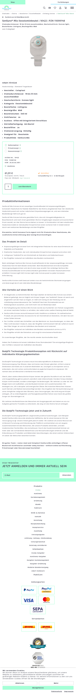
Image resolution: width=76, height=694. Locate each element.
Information (37, 549)
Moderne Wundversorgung (38, 567)
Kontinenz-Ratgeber (38, 556)
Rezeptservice (38, 527)
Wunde (38, 504)
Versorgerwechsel (38, 542)
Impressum (69, 691)
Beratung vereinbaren (38, 545)
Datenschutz (56, 691)
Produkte (38, 486)
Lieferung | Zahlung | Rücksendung (38, 538)
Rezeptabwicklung (38, 524)
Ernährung (38, 501)
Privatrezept (12, 148)
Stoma (38, 490)
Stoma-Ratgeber (38, 553)
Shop (13, 2)
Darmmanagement (38, 497)
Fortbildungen (63, 2)
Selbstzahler (12, 145)
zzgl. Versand (25, 178)
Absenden (66, 475)
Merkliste (10, 166)
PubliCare (38, 508)
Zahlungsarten (38, 582)
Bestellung (38, 520)
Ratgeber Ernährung (38, 564)
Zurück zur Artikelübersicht (15, 17)
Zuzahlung (38, 531)
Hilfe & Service (38, 513)
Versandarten (38, 619)
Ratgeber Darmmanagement (38, 560)
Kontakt (38, 517)
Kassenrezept (12, 151)
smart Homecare (38, 571)
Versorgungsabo (38, 535)
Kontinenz (38, 494)
